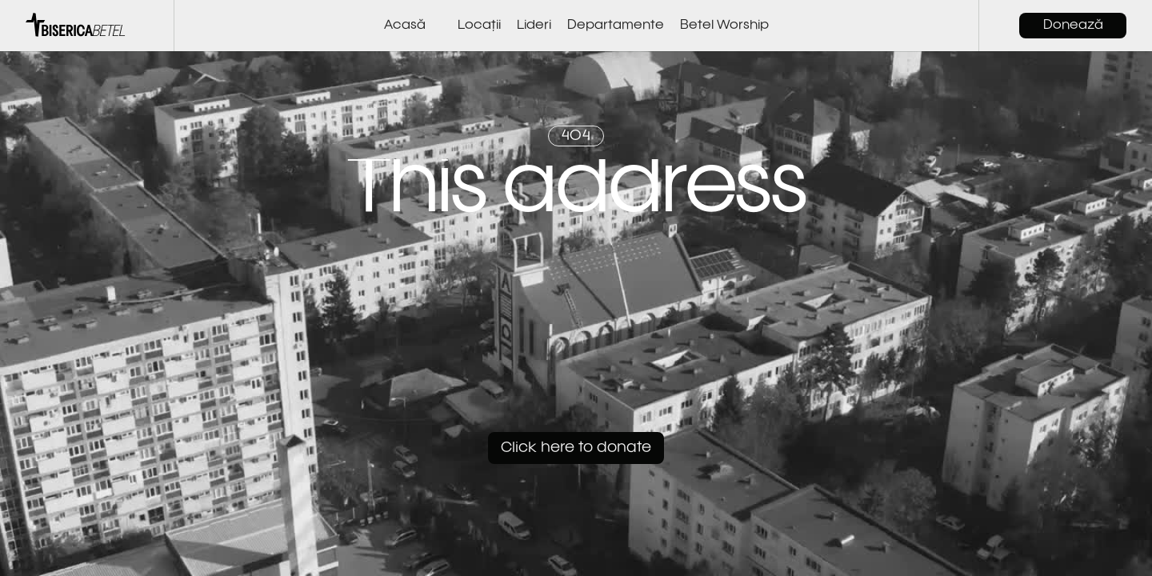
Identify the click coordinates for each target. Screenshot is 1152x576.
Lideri (534, 25)
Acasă (405, 25)
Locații (479, 25)
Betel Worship (724, 25)
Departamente (615, 25)
